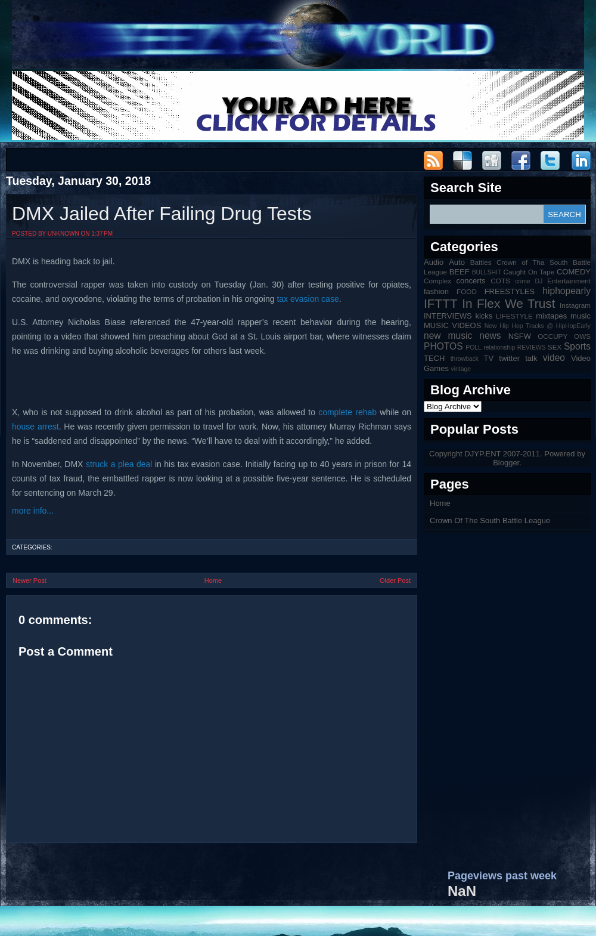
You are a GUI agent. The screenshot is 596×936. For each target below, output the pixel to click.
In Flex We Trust (508, 303)
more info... (33, 510)
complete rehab (347, 412)
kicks (483, 315)
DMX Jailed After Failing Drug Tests (162, 213)
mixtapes (551, 315)
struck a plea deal (119, 464)
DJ (539, 281)
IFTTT (441, 303)
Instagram (575, 305)
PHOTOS (443, 346)
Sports (577, 346)
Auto (457, 262)
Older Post (395, 580)
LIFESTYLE (514, 316)
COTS (500, 281)
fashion (436, 291)
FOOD (467, 291)
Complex (437, 281)
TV (489, 358)
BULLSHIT (487, 272)
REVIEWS (531, 347)
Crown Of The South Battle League (490, 520)
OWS (582, 336)
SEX (554, 347)
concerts (470, 280)
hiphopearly (566, 291)
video (554, 358)
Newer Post (29, 580)
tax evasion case (308, 299)
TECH (434, 358)
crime (522, 281)
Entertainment (569, 281)
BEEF (459, 271)
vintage (461, 369)
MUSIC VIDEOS (452, 325)
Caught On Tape (529, 272)
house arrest (35, 426)
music (580, 315)
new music (448, 335)
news (490, 335)
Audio (433, 262)
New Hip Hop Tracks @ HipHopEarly (538, 326)
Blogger (506, 462)
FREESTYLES (510, 291)
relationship (499, 347)
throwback (465, 359)
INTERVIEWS (448, 315)
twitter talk (518, 358)
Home (213, 580)
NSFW (519, 336)
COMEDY (574, 271)
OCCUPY (552, 336)
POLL (473, 347)
